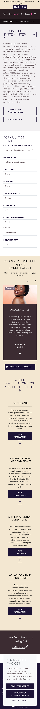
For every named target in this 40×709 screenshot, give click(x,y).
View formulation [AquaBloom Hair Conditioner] (20, 610)
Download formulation (15, 111)
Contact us (15, 119)
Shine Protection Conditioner (19, 518)
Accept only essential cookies (20, 694)
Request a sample (20, 345)
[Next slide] (35, 281)
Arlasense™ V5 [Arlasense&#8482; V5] (20, 309)
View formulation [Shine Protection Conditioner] (20, 552)
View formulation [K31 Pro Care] (20, 435)
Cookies (26, 679)
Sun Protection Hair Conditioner (20, 460)
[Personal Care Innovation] (11, 14)
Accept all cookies (20, 686)
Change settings (20, 701)
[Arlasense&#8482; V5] (20, 294)
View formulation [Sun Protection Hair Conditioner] (20, 494)
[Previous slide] (28, 281)
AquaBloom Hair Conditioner (20, 576)
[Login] (34, 34)
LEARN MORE (20, 7)
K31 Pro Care (20, 403)
